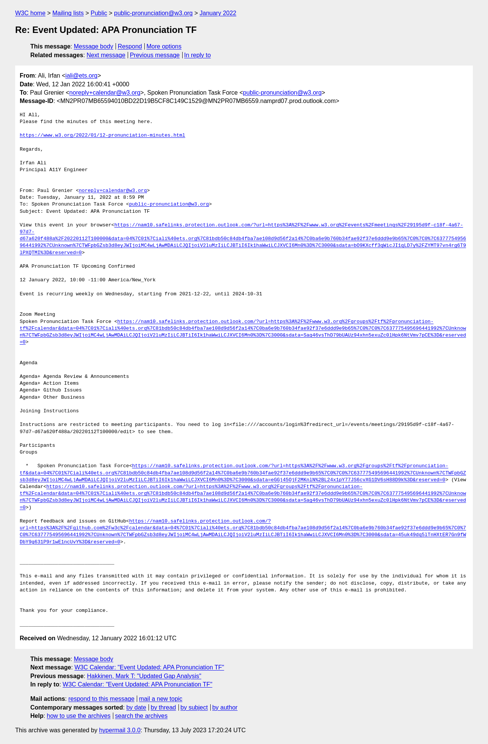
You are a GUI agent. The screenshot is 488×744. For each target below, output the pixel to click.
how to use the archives (79, 716)
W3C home (30, 13)
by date (136, 707)
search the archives (141, 716)
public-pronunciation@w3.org (153, 13)
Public (99, 13)
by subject (194, 707)
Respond (130, 46)
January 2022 (218, 13)
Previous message (155, 55)
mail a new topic (161, 699)
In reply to (197, 55)
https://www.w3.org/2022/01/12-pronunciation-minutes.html (102, 135)
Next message (106, 55)
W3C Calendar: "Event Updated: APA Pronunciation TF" (149, 667)
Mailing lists (68, 13)
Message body (93, 46)
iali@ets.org (81, 75)
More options (164, 46)
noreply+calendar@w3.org (104, 92)
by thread (163, 707)
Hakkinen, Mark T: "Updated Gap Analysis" (144, 676)
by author (225, 707)
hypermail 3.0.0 (119, 730)
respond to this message (101, 699)
